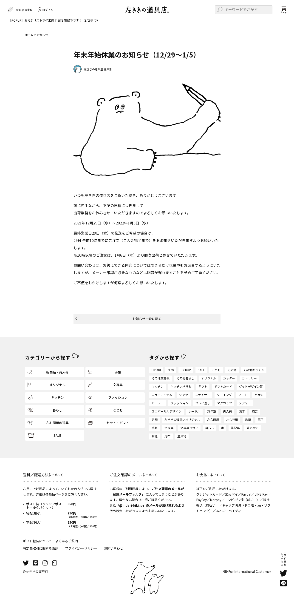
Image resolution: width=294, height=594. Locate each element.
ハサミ (258, 395)
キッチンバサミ (180, 386)
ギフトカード (223, 386)
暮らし (209, 428)
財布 (167, 436)
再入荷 (227, 411)
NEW (171, 370)
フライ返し (202, 403)
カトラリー (249, 378)
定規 (155, 419)
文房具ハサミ (189, 428)
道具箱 (181, 436)
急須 (248, 419)
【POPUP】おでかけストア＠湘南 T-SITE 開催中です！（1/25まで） (54, 21)
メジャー (245, 403)
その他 (231, 370)
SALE (201, 370)
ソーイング (224, 395)
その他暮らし (185, 378)
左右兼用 (232, 419)
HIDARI (156, 370)
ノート (243, 395)
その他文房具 (161, 378)
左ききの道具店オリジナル (182, 419)
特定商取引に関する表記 (40, 548)
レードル (194, 411)
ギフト (202, 386)
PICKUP (186, 370)
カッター (229, 378)
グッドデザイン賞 (251, 386)
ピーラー (158, 403)
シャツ (183, 395)
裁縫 (155, 436)
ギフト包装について (37, 541)
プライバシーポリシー (81, 548)
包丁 (242, 411)
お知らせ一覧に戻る (147, 318)
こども (216, 370)
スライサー (202, 395)
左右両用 (213, 419)
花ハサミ (253, 428)
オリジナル (208, 378)
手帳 (155, 428)
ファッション (179, 403)
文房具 (168, 428)
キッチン (158, 386)
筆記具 (235, 428)
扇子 (261, 419)
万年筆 (211, 411)
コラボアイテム (162, 395)
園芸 (255, 411)
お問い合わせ (113, 548)
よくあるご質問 (66, 541)
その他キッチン (253, 370)
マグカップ (224, 403)
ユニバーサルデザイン (166, 411)
